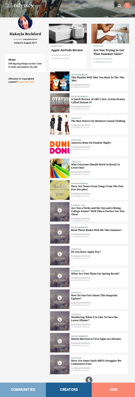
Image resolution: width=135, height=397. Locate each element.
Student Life (78, 205)
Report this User (26, 82)
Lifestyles (56, 46)
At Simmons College (60, 58)
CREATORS (69, 390)
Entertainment (79, 75)
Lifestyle (98, 46)
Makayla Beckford (62, 55)
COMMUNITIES (23, 390)
